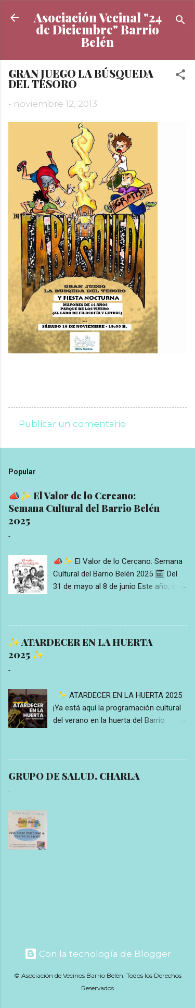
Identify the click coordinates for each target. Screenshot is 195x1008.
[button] (180, 76)
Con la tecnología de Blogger (97, 954)
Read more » (161, 609)
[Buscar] (180, 21)
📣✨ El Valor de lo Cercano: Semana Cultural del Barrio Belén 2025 (84, 508)
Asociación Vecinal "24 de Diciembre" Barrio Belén (98, 29)
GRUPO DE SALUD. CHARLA (73, 776)
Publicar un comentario (72, 424)
